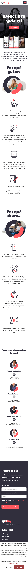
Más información (13, 563)
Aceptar (19, 567)
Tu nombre (5, 485)
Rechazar (8, 567)
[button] (25, 2)
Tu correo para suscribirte (9, 493)
